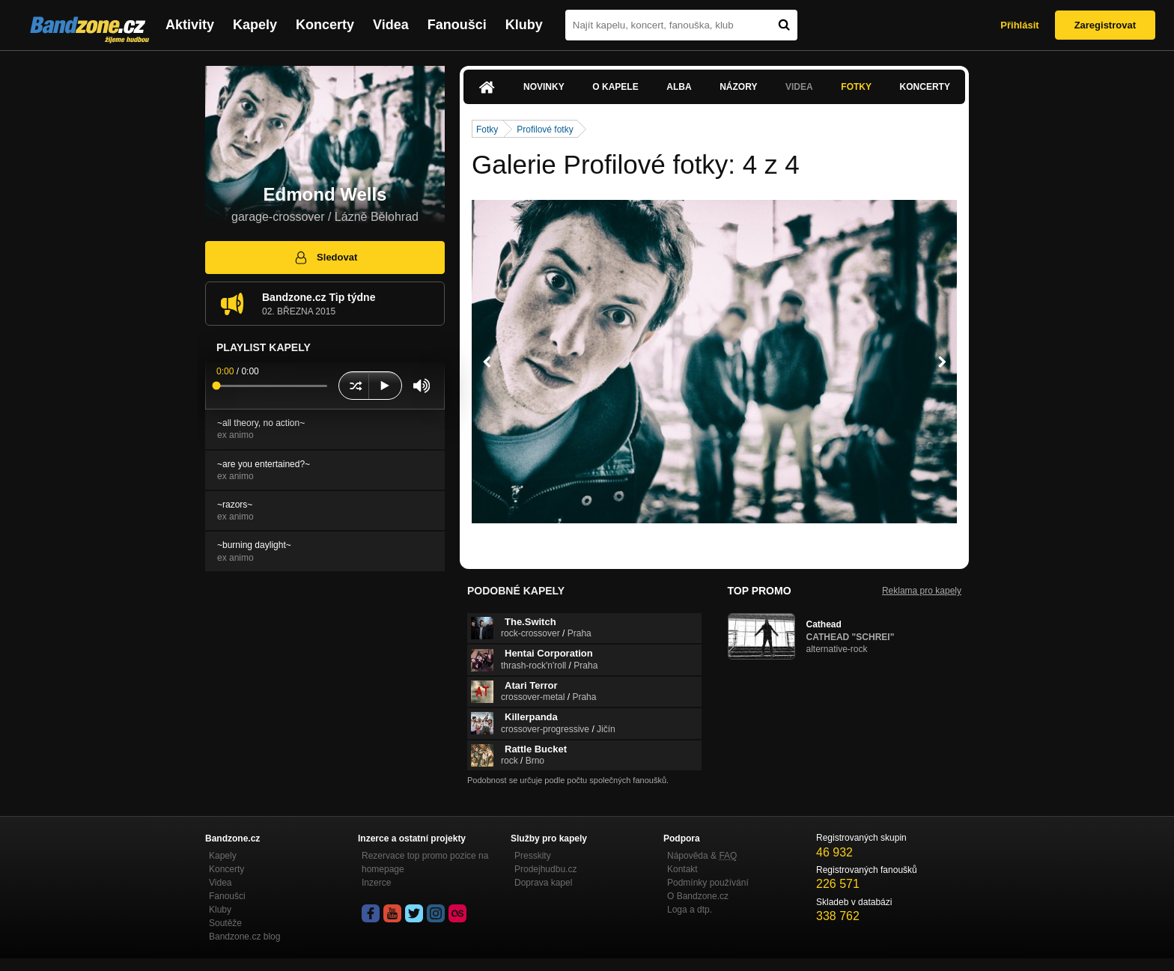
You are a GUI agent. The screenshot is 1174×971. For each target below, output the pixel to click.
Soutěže (225, 923)
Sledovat (325, 257)
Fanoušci (457, 24)
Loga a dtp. (689, 909)
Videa (391, 24)
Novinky (544, 87)
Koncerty (325, 24)
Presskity (532, 855)
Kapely (255, 24)
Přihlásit (1019, 25)
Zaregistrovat (1105, 25)
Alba (678, 87)
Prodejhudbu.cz (545, 869)
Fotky (856, 87)
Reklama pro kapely (921, 590)
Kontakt (682, 869)
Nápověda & (702, 855)
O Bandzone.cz (698, 896)
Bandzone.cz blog (244, 936)
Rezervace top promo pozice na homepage (425, 862)
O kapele (615, 87)
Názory (738, 87)
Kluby (524, 24)
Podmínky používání (708, 882)
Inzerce (376, 882)
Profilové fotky (545, 129)
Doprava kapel (543, 882)
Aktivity (189, 24)
